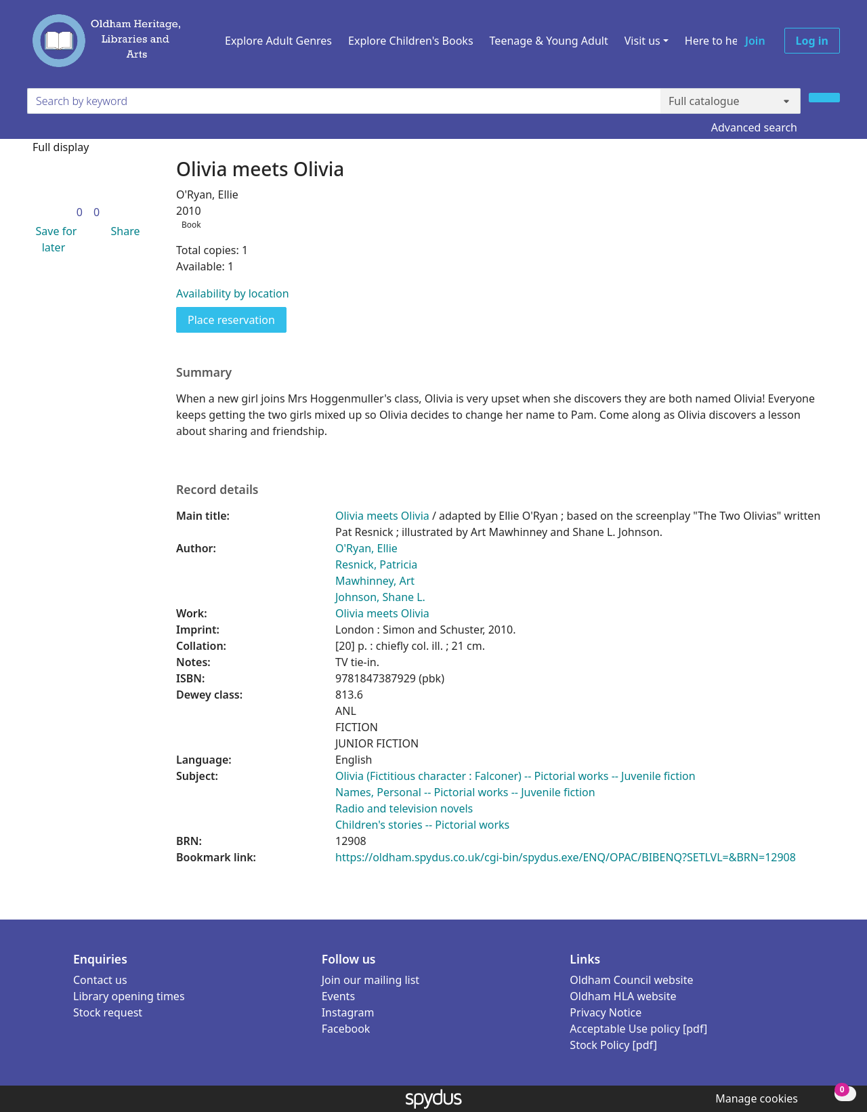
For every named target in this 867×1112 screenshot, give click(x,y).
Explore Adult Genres (278, 40)
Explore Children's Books (410, 40)
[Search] (824, 97)
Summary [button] (204, 372)
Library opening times (129, 996)
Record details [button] (217, 489)
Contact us (100, 979)
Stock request (107, 1012)
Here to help (716, 40)
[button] (53, 239)
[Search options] (730, 101)
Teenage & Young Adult (549, 40)
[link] (80, 212)
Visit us (642, 40)
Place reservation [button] (237, 319)
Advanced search (754, 127)
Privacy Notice (605, 1012)
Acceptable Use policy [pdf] (638, 1028)
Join (755, 40)
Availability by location (232, 293)
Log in (812, 40)
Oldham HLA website (623, 996)
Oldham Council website (631, 979)
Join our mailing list (370, 979)
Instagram (348, 1012)
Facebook (346, 1028)
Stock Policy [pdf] (613, 1044)
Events (338, 996)
